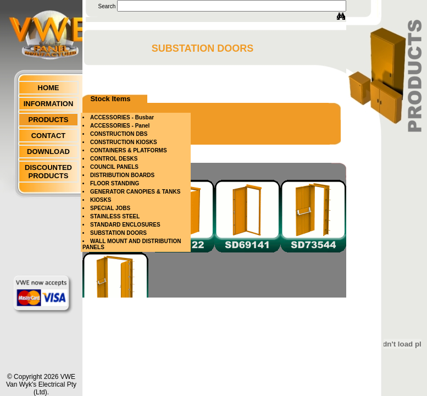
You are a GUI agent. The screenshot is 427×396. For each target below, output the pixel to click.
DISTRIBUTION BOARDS (122, 175)
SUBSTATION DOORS (118, 233)
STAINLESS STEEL (115, 216)
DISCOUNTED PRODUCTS (48, 171)
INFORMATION (49, 104)
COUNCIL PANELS (114, 167)
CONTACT (48, 135)
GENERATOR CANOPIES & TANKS (135, 192)
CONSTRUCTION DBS (118, 134)
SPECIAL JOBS (110, 208)
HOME (48, 88)
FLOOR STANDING (114, 183)
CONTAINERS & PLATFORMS (128, 150)
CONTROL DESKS (114, 159)
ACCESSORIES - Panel (119, 126)
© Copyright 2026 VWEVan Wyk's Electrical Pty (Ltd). (41, 384)
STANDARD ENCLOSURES (125, 225)
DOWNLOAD (48, 151)
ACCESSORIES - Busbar (122, 117)
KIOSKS (100, 200)
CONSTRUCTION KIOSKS (123, 142)
